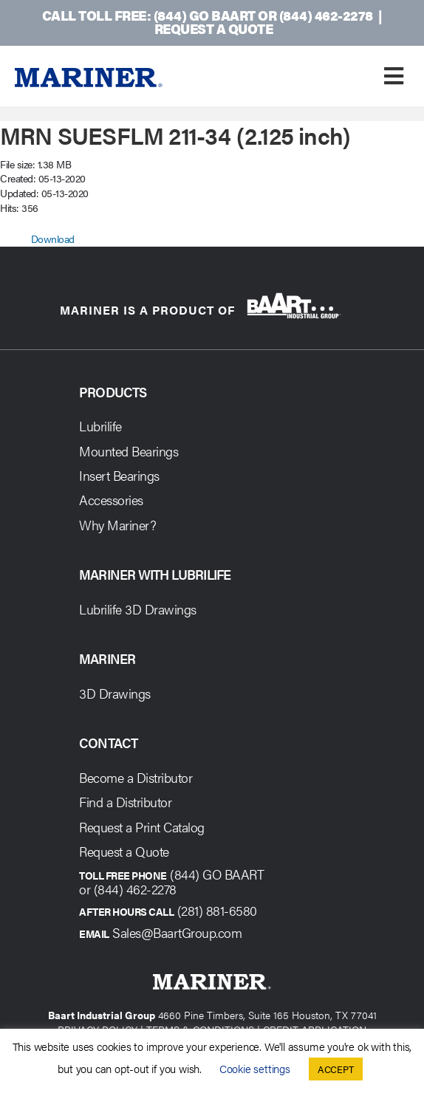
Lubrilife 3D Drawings (137, 609)
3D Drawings (115, 693)
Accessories (111, 499)
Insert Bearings (119, 475)
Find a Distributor (125, 801)
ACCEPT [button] (336, 1069)
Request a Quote (213, 28)
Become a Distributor (135, 777)
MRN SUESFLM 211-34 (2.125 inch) (175, 134)
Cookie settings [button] (254, 1068)
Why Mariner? (117, 524)
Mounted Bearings (128, 451)
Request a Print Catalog (142, 827)
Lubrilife (100, 426)
